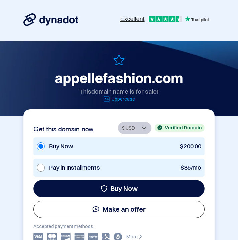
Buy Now (119, 188)
